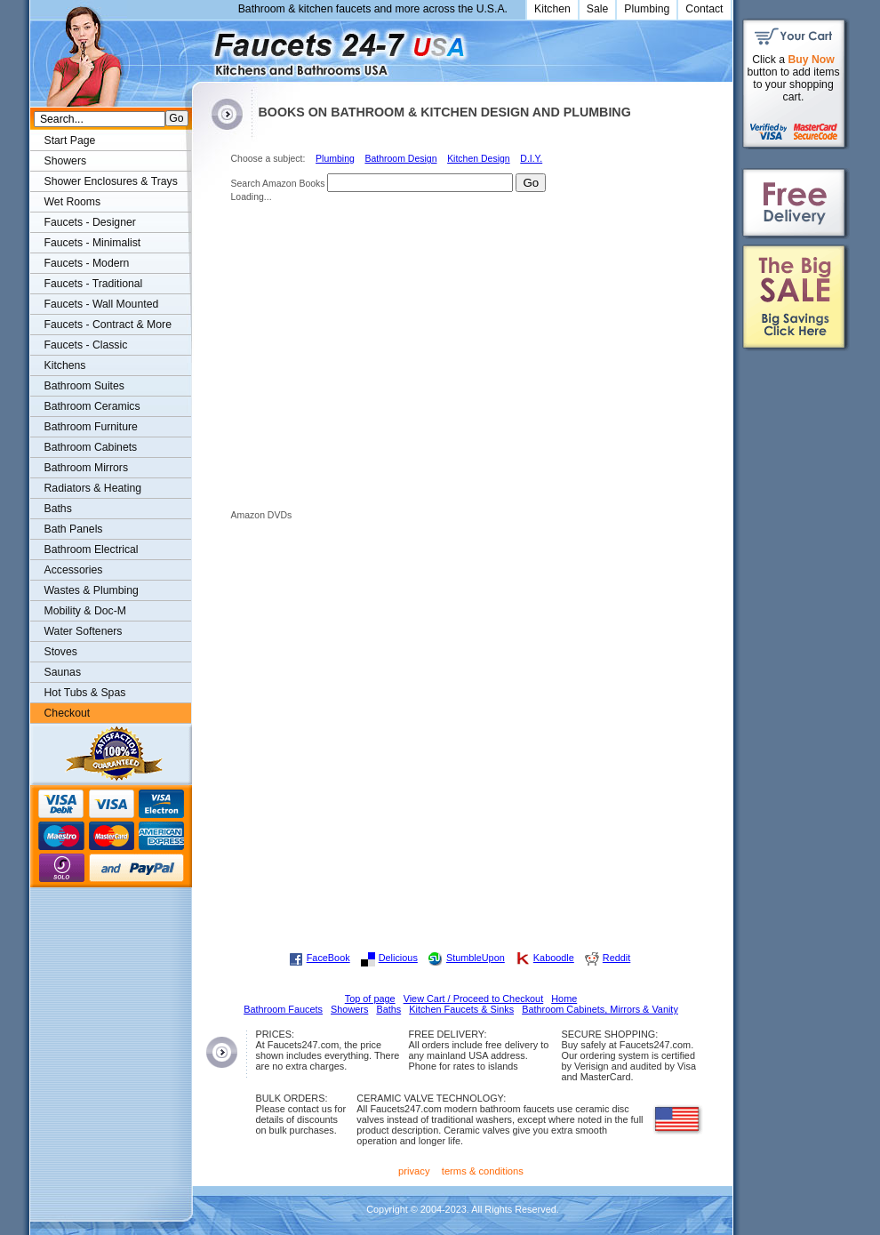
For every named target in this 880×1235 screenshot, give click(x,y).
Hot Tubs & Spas (85, 692)
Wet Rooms (72, 202)
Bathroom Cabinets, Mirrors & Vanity (600, 1009)
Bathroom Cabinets (91, 447)
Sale (598, 9)
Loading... (251, 197)
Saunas (63, 672)
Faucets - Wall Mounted (101, 304)
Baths (58, 508)
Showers (65, 161)
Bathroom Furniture (91, 427)
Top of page (370, 998)
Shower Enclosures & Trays (111, 181)
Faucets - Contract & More (108, 324)
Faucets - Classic (86, 345)
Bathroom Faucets (283, 1009)
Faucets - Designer (90, 222)
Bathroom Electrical (91, 549)
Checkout (67, 713)
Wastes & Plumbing (91, 590)
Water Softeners (83, 631)
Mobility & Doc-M (85, 611)
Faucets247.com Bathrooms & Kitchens (200, 47)
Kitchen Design (478, 159)
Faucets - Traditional (93, 283)
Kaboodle (553, 957)
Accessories (73, 570)
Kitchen (552, 9)
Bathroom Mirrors (86, 467)
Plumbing (646, 9)
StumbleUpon (475, 957)
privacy (414, 1171)
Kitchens (65, 365)
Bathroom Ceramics (92, 406)
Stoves (60, 652)
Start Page (70, 140)
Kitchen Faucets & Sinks (461, 1009)
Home (564, 998)
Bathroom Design (400, 159)
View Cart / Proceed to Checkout (474, 998)
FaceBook (328, 957)
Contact (704, 9)
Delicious (398, 957)
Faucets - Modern (87, 263)
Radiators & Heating (93, 488)
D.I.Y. (531, 159)
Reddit (616, 957)
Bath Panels (73, 529)
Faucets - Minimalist (92, 243)
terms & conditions (483, 1171)
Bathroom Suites (84, 386)
